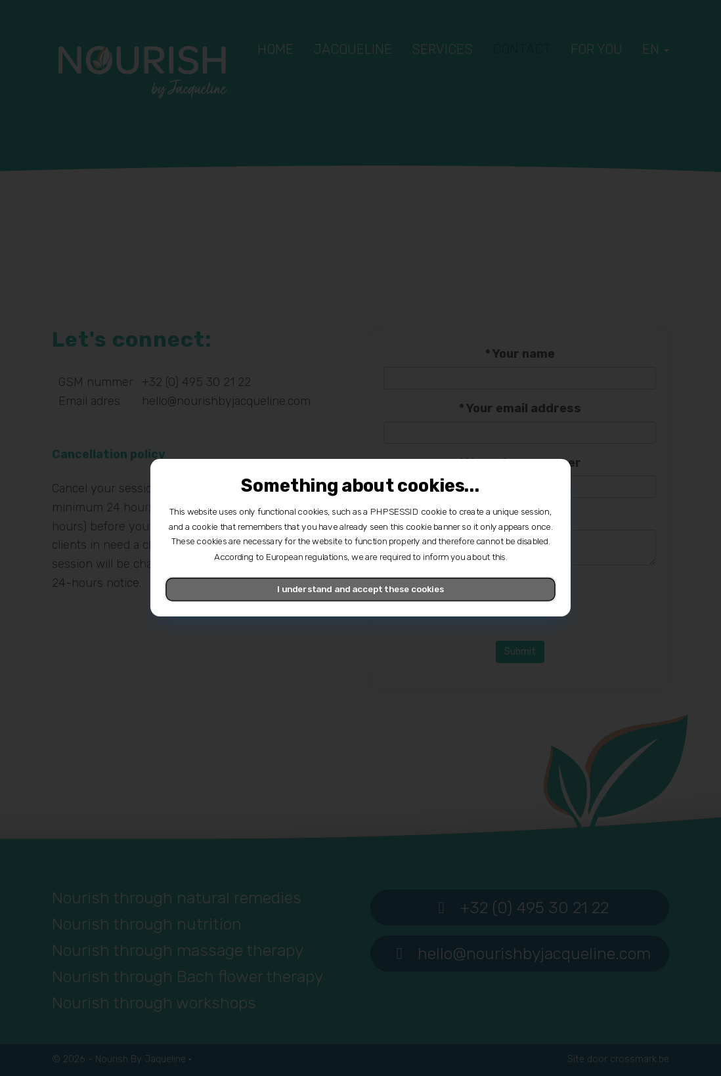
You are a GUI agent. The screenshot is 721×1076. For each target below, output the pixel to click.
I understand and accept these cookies (360, 589)
